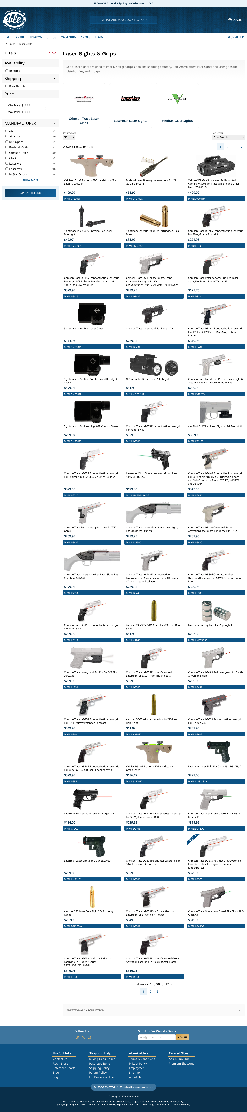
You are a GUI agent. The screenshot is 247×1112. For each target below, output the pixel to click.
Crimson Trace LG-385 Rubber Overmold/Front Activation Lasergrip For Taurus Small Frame (152, 960)
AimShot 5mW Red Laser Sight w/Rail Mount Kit (215, 426)
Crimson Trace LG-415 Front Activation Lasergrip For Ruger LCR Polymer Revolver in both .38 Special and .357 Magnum (91, 281)
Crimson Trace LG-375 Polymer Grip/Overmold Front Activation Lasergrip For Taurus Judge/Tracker (214, 864)
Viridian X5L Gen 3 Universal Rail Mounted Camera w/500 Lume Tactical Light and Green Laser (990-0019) (214, 183)
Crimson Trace (16, 152)
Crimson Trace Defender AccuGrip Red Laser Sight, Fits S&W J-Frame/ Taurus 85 (213, 279)
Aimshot (12, 136)
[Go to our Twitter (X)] (83, 1037)
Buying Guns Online (102, 1059)
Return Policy (98, 1072)
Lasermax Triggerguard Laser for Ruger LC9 (89, 813)
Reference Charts (64, 1068)
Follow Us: (82, 1031)
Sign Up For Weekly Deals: (157, 1031)
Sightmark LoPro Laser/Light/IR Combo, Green (91, 426)
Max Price (14, 112)
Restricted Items (99, 1063)
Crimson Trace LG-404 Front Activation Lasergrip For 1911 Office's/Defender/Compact (91, 721)
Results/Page (69, 135)
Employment (137, 1068)
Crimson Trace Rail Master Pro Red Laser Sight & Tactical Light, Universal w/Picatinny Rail (215, 380)
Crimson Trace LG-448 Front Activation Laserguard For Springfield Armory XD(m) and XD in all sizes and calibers (152, 578)
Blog (56, 1072)
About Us (135, 1077)
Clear (52, 53)
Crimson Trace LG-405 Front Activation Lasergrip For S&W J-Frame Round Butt (215, 232)
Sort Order (228, 135)
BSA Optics (14, 142)
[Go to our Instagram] (89, 1037)
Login (56, 1077)
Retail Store (60, 1063)
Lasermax (13, 169)
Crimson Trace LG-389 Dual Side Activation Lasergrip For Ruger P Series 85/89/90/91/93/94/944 (88, 962)
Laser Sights (25, 44)
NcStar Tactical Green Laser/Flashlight (147, 379)
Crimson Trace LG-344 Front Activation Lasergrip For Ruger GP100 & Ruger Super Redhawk (91, 768)
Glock (11, 158)
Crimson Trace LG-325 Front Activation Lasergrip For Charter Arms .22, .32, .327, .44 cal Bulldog (91, 475)
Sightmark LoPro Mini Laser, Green (84, 328)
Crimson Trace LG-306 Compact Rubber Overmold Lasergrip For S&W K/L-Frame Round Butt (215, 578)
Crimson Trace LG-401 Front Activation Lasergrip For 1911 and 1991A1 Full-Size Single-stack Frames (215, 332)
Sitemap (134, 1072)
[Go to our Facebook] (77, 1037)
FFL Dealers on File (101, 1077)
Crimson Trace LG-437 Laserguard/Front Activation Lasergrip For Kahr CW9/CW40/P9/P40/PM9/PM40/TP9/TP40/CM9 (152, 281)
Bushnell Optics (17, 147)
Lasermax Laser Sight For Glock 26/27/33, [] (88, 860)
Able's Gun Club (179, 1059)
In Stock (12, 71)
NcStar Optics (16, 174)
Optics (11, 44)
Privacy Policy (138, 1063)
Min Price (14, 105)
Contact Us (60, 1059)
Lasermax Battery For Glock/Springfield (210, 625)
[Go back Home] (3, 44)
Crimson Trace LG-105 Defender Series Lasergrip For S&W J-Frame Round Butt (153, 815)
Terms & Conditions (142, 1059)
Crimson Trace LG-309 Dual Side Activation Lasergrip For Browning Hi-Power (150, 912)
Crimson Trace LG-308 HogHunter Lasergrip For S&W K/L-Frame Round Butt (153, 862)
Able (10, 131)
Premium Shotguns (181, 1063)
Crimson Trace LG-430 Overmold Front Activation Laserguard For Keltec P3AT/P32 (212, 529)
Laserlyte (13, 163)
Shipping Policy (99, 1068)
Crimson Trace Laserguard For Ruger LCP (149, 328)
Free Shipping (16, 86)
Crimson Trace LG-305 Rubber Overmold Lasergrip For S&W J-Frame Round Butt (149, 673)
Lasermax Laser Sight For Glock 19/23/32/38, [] (214, 766)
